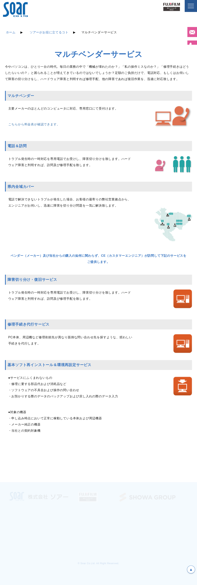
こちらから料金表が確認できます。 (34, 124)
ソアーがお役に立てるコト (49, 32)
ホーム (11, 32)
